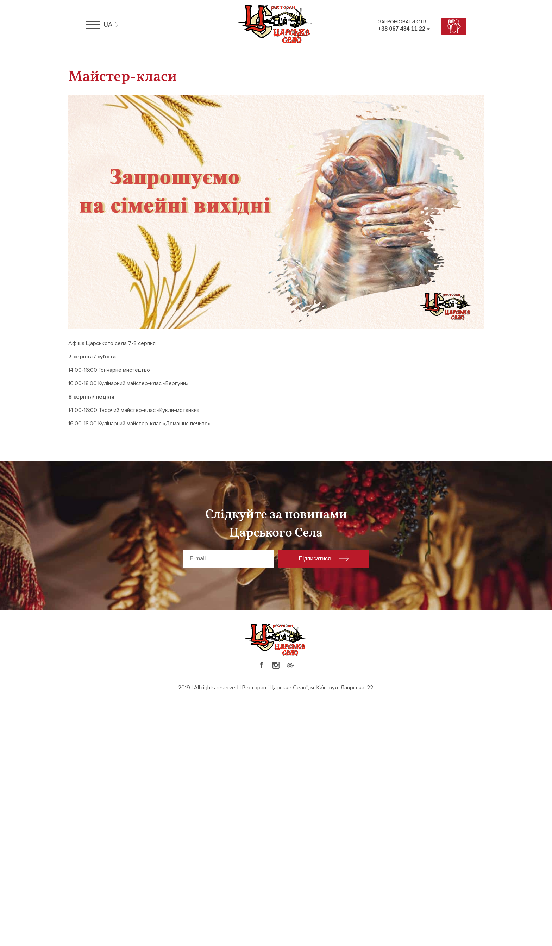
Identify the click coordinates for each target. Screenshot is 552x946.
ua (108, 24)
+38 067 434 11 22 (401, 29)
